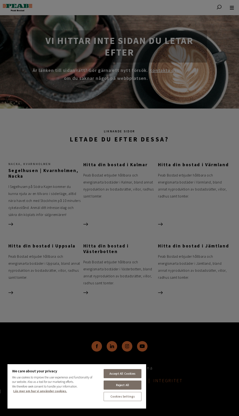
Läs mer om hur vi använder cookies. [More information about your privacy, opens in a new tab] (40, 391)
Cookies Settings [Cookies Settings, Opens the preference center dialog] (122, 396)
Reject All (122, 385)
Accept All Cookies (122, 374)
